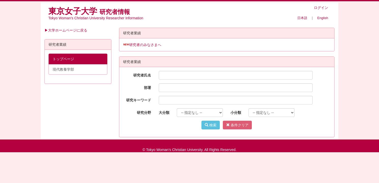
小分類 (235, 113)
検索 (210, 125)
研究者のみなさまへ (145, 45)
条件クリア (237, 125)
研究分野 (144, 113)
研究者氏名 (142, 75)
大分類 (164, 113)
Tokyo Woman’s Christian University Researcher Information (95, 18)
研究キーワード (138, 100)
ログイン (321, 8)
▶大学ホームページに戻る (66, 30)
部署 (147, 88)
